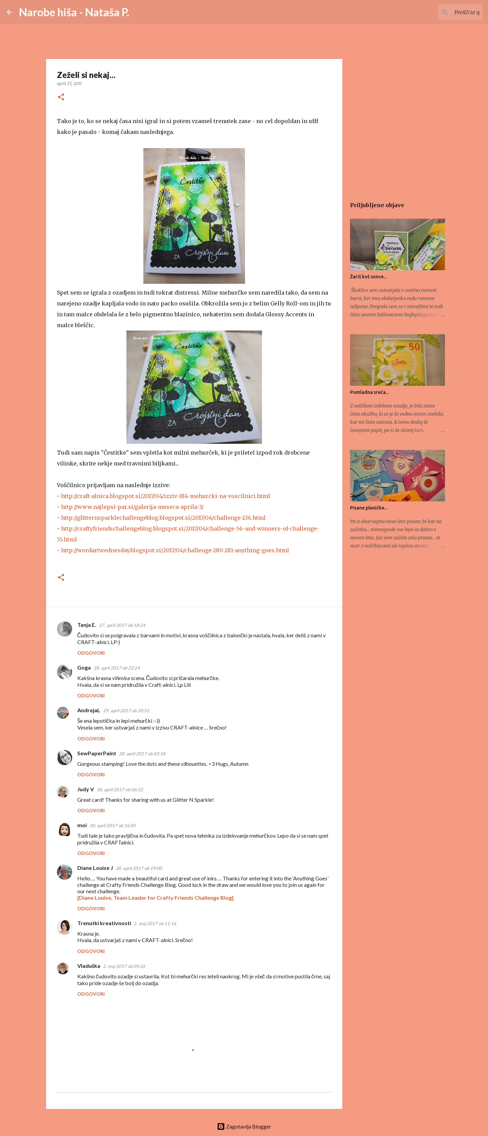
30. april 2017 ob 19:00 (139, 868)
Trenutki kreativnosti (104, 923)
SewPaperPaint (96, 753)
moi (82, 825)
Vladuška (88, 965)
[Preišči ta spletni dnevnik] (447, 12)
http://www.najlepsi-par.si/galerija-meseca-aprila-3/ (132, 506)
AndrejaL (88, 710)
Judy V (85, 789)
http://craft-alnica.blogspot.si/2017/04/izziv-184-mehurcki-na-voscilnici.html (165, 496)
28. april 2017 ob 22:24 (117, 668)
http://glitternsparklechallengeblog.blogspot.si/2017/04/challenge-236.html (163, 517)
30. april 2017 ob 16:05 (112, 825)
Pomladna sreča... (369, 392)
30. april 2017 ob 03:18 (142, 753)
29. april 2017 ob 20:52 (126, 710)
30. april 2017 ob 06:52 (120, 789)
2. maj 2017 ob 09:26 (124, 966)
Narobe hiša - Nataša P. (74, 12)
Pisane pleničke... (368, 508)
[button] (61, 97)
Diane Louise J (95, 867)
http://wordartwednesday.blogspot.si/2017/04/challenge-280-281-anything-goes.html (175, 550)
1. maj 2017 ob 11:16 (155, 923)
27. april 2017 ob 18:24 (122, 625)
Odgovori (91, 653)
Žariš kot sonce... (368, 276)
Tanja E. (86, 624)
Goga (84, 667)
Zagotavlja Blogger (244, 1126)
